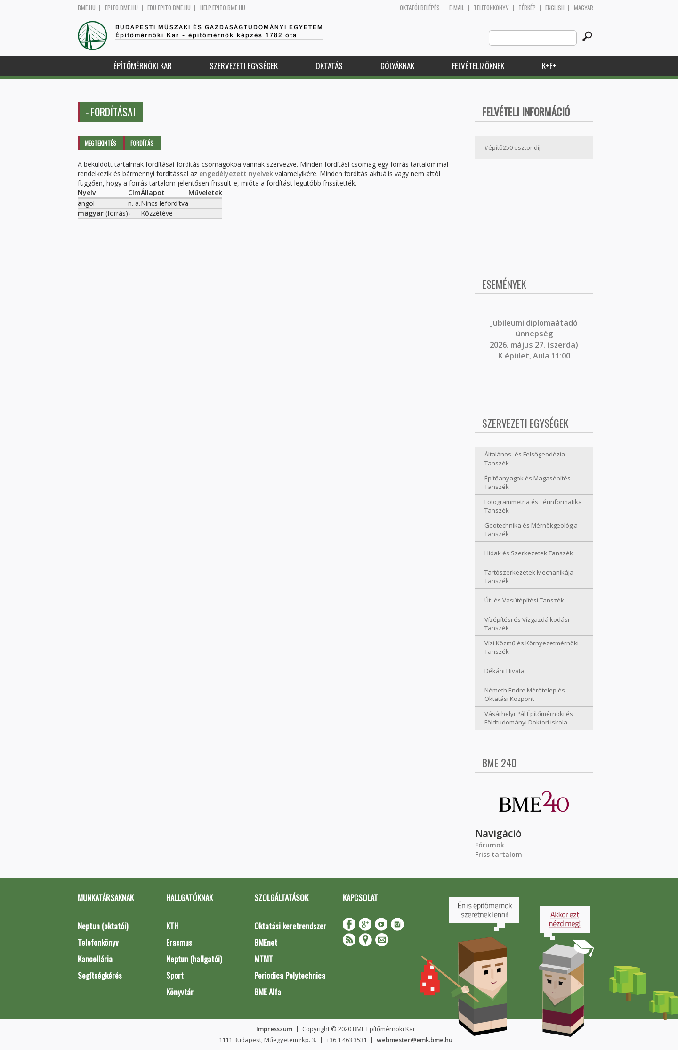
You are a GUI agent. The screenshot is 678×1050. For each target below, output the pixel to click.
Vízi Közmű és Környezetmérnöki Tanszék (531, 647)
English (555, 8)
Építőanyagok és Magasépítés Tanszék (527, 482)
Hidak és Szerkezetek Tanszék (528, 553)
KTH (172, 926)
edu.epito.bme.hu (169, 8)
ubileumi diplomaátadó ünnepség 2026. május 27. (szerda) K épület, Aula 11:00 (534, 339)
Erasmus (179, 942)
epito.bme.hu (121, 8)
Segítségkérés (100, 975)
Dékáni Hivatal (505, 671)
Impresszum (274, 1029)
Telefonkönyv (491, 8)
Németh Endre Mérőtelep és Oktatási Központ (524, 694)
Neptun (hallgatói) (194, 959)
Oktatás (329, 66)
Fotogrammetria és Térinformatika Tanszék (533, 506)
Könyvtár (180, 992)
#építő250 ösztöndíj (512, 147)
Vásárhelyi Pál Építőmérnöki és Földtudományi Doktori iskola (528, 718)
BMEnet (265, 942)
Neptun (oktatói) (103, 926)
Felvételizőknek (478, 66)
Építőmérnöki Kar (142, 66)
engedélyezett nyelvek (236, 173)
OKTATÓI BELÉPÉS (420, 8)
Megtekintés (100, 143)
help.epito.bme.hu (222, 8)
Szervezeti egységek (244, 66)
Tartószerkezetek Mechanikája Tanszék (528, 577)
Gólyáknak (397, 66)
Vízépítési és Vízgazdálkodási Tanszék (526, 624)
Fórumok (489, 844)
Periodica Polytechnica (289, 975)
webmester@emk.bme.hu (414, 1039)
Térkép (527, 8)
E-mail (456, 8)
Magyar (583, 8)
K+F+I (550, 66)
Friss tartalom (498, 854)
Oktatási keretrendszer (290, 926)
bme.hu (87, 8)
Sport (175, 975)
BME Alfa (267, 992)
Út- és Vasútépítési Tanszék (524, 600)
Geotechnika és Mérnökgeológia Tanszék (531, 529)
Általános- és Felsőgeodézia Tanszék (524, 458)
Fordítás (141, 143)
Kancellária (95, 959)
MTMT (263, 959)
